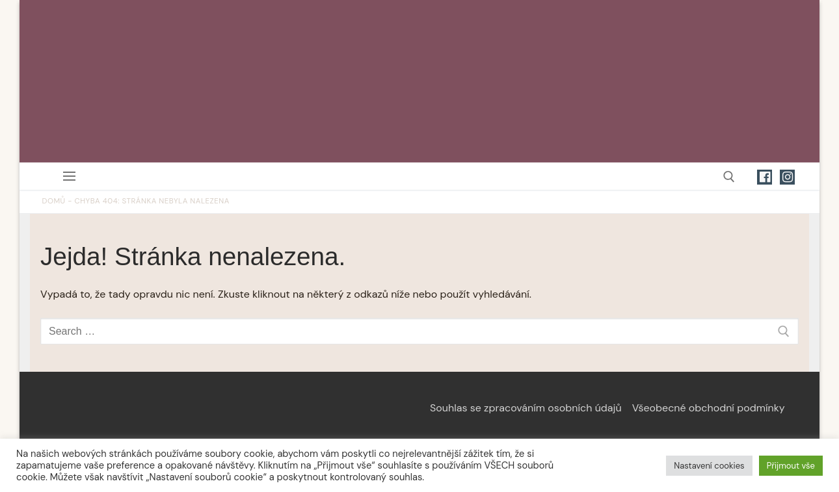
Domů (54, 201)
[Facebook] (764, 177)
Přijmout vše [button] (791, 465)
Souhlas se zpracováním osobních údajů (526, 408)
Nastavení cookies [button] (709, 465)
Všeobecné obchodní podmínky (708, 408)
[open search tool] (729, 177)
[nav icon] (71, 176)
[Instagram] (787, 177)
